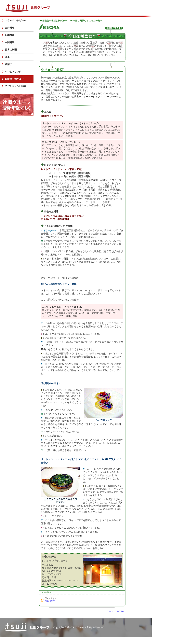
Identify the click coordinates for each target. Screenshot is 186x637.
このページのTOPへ (115, 611)
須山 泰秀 (50, 600)
